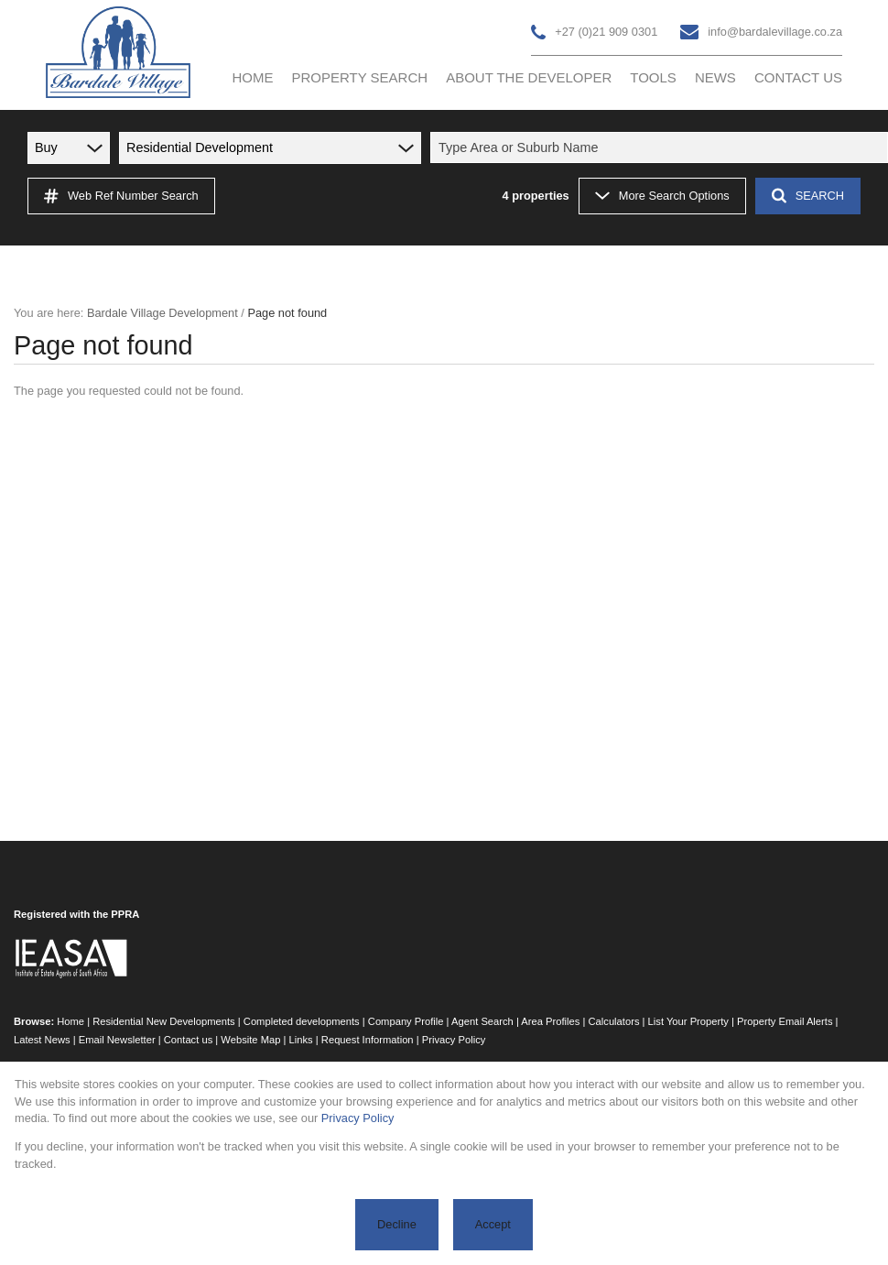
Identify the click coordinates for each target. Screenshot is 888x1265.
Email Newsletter (117, 1039)
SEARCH (808, 195)
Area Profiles (550, 1021)
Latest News (42, 1039)
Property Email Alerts (784, 1021)
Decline (397, 1224)
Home (70, 1021)
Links (301, 1039)
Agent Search (482, 1021)
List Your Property (688, 1021)
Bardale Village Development (162, 313)
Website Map (250, 1039)
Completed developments (302, 1021)
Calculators (614, 1021)
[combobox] (662, 147)
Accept (493, 1224)
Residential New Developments (163, 1021)
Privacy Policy (454, 1039)
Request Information (367, 1039)
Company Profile (406, 1021)
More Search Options (662, 195)
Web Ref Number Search (121, 196)
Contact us (188, 1039)
